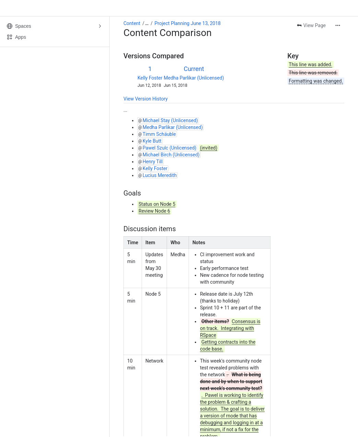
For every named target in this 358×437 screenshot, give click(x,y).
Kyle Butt (152, 141)
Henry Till (153, 161)
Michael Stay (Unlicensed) (170, 120)
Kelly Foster (150, 78)
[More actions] (337, 25)
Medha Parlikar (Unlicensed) (194, 78)
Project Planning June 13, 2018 (188, 23)
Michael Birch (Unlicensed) (171, 154)
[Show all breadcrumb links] (146, 23)
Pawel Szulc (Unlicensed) (169, 148)
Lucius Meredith (160, 175)
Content (131, 23)
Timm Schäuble (159, 134)
